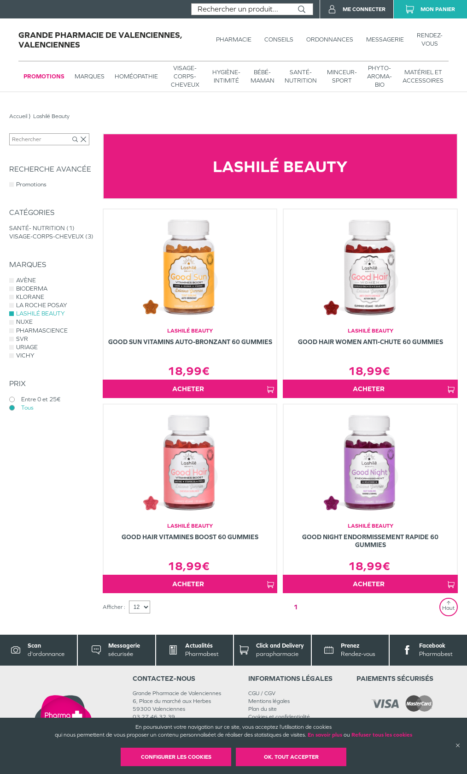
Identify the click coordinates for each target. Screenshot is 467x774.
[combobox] (241, 9)
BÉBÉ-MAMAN (262, 76)
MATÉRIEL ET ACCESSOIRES (423, 76)
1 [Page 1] (295, 607)
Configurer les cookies (176, 757)
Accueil (18, 116)
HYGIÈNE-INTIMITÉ (226, 76)
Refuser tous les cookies (381, 735)
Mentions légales (269, 701)
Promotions (43, 76)
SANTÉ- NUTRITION (301, 76)
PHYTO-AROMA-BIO (379, 76)
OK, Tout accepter (291, 757)
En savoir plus (325, 735)
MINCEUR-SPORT (342, 76)
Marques (90, 76)
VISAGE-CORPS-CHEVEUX (185, 76)
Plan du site (262, 709)
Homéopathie (136, 76)
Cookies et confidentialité (279, 717)
